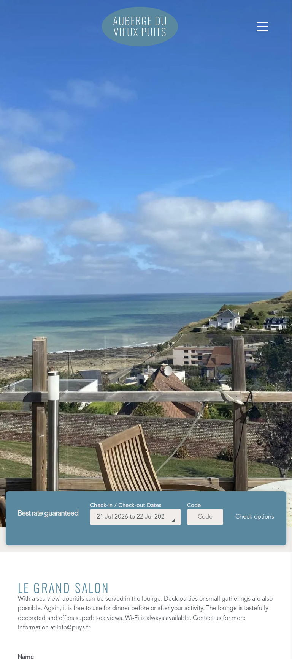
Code (194, 505)
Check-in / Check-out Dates (126, 505)
